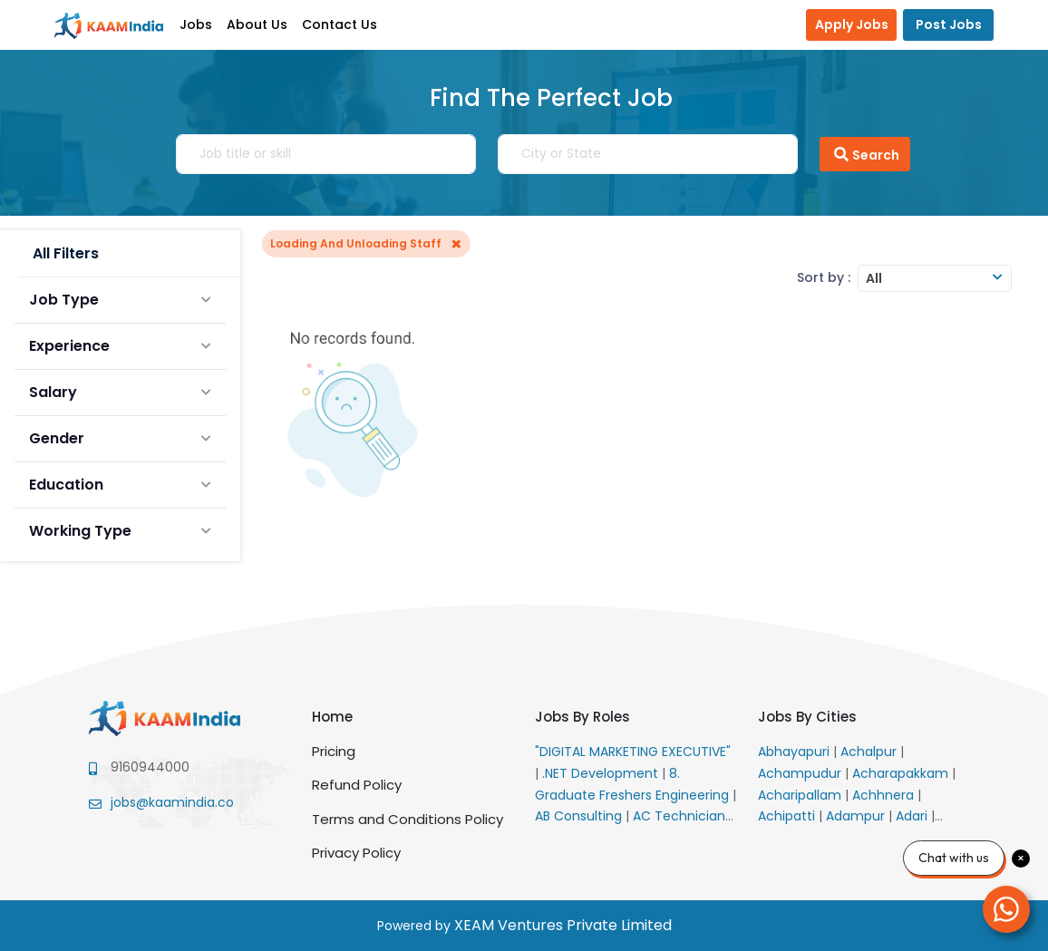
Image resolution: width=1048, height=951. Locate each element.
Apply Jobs (851, 24)
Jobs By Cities (807, 716)
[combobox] (935, 278)
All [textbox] (874, 278)
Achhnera (884, 795)
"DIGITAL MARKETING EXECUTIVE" (633, 751)
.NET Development (602, 773)
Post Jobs (949, 24)
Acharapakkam (902, 773)
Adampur (857, 816)
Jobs (196, 24)
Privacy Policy (356, 852)
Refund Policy (357, 784)
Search (864, 154)
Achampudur (801, 773)
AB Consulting (580, 816)
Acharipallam (801, 795)
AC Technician (681, 816)
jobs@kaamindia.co (172, 802)
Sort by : (823, 277)
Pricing (333, 751)
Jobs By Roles (582, 716)
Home (332, 716)
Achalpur (870, 751)
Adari (913, 816)
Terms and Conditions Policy (407, 819)
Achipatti (788, 816)
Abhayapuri (795, 751)
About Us (257, 24)
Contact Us (339, 24)
